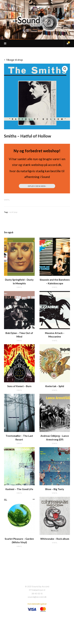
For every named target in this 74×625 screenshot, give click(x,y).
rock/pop (13, 212)
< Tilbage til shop (13, 60)
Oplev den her (37, 186)
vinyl (7, 200)
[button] (65, 69)
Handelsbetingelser (37, 604)
